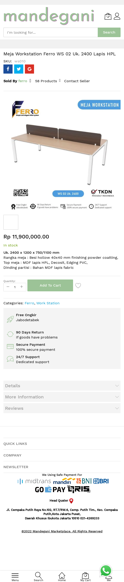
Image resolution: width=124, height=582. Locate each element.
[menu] (15, 575)
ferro (22, 81)
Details (12, 385)
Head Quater (62, 500)
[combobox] (50, 32)
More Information (24, 397)
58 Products (46, 81)
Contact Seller (77, 81)
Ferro (29, 303)
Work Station (48, 303)
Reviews (14, 408)
